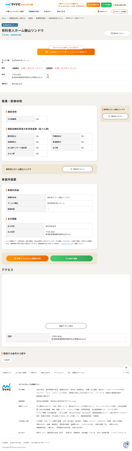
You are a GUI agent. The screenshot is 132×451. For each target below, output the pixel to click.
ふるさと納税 (62, 413)
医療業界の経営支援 (63, 427)
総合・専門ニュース (60, 406)
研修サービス (40, 433)
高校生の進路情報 (42, 401)
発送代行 (69, 433)
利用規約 (26, 443)
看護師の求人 (75, 424)
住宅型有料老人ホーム (56, 18)
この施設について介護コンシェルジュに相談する (66, 52)
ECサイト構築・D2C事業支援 (46, 413)
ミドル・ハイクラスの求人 (115, 389)
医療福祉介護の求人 (43, 396)
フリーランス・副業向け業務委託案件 (108, 393)
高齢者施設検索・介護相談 (90, 416)
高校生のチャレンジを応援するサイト (81, 406)
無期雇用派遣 (40, 427)
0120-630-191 (120, 5)
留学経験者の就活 (52, 389)
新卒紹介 (79, 421)
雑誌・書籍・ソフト (58, 409)
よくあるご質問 (21, 373)
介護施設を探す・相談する (17, 18)
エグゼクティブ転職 (104, 421)
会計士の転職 (117, 421)
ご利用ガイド (6, 373)
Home (4, 18)
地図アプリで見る (66, 326)
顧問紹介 (55, 424)
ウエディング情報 (73, 409)
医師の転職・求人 (101, 424)
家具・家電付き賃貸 (43, 416)
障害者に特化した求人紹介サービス (81, 393)
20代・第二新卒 (68, 421)
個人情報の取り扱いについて (40, 443)
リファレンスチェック (118, 433)
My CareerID (86, 413)
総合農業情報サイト (99, 409)
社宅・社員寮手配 (103, 433)
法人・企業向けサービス (76, 373)
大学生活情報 (121, 406)
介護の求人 (51, 427)
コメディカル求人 (88, 424)
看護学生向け (64, 389)
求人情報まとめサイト (44, 406)
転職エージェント (89, 421)
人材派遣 (39, 421)
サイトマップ (58, 373)
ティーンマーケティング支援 (106, 406)
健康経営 (77, 433)
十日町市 (6, 360)
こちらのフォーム (66, 243)
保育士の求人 (113, 424)
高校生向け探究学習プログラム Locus (63, 401)
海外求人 (102, 389)
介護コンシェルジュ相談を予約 (27, 258)
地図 (47, 76)
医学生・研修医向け (77, 389)
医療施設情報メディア (100, 413)
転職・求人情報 (91, 389)
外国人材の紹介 (77, 427)
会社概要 (5, 443)
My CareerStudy (74, 413)
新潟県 (6, 35)
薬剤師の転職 (64, 424)
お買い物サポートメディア (118, 413)
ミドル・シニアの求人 (59, 393)
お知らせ (33, 373)
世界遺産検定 (85, 409)
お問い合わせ (45, 373)
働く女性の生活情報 (43, 409)
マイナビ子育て (112, 409)
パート (48, 393)
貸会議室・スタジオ (88, 433)
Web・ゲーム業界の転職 (52, 421)
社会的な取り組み (15, 443)
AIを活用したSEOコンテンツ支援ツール (65, 416)
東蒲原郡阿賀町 (16, 35)
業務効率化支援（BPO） (55, 433)
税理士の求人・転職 (43, 424)
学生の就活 (40, 389)
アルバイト (40, 393)
